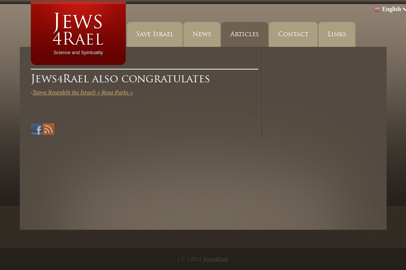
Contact (293, 34)
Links (337, 34)
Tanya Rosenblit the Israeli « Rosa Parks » (83, 92)
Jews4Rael (215, 259)
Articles (244, 34)
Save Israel (154, 34)
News (202, 34)
